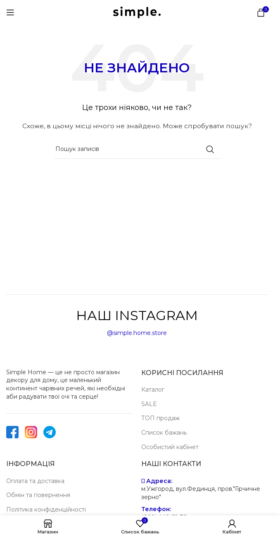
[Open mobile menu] (10, 12)
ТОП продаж (160, 418)
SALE (149, 404)
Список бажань (164, 432)
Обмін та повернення (38, 495)
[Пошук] (137, 149)
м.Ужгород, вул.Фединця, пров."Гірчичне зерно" (200, 493)
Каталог (152, 389)
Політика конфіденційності (46, 509)
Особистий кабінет (170, 447)
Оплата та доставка (35, 481)
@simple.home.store (137, 333)
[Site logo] (137, 12)
